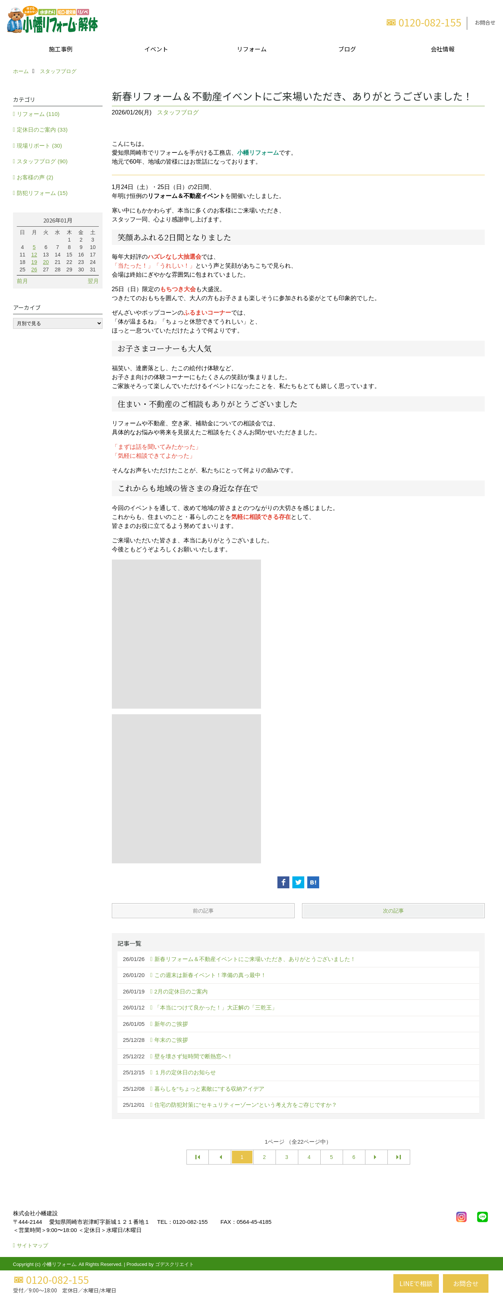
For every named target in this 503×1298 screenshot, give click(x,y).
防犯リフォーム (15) (42, 193)
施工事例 (61, 48)
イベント (156, 48)
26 (34, 269)
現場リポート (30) (39, 145)
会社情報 (443, 48)
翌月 (93, 281)
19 (34, 262)
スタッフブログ (178, 112)
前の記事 (203, 911)
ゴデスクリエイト (174, 1264)
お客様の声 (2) (35, 177)
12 (34, 255)
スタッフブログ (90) (42, 161)
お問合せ (485, 22)
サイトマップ (32, 1245)
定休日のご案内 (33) (42, 129)
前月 (22, 281)
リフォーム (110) (38, 114)
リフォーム (252, 48)
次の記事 (393, 911)
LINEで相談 (416, 1283)
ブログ (347, 48)
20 (46, 262)
